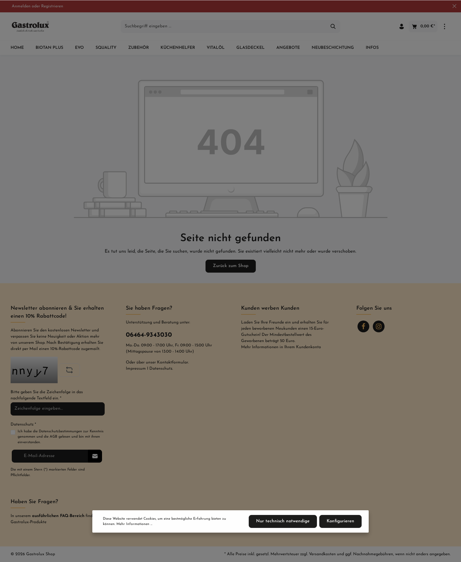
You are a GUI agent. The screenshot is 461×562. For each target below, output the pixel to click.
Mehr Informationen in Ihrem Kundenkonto (281, 347)
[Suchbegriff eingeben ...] (224, 26)
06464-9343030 (149, 335)
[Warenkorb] (423, 26)
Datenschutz (160, 368)
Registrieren (52, 6)
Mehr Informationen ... (134, 524)
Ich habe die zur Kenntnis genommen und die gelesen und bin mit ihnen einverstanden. (60, 436)
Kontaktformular (172, 362)
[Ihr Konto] (401, 26)
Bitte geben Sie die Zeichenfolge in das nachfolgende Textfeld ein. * (47, 395)
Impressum (136, 368)
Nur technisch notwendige (283, 521)
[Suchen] (333, 26)
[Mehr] (444, 26)
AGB (53, 436)
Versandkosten (322, 554)
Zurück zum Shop (230, 266)
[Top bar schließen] (454, 6)
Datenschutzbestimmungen (60, 431)
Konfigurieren (340, 521)
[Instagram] (379, 326)
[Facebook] (363, 326)
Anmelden (21, 6)
